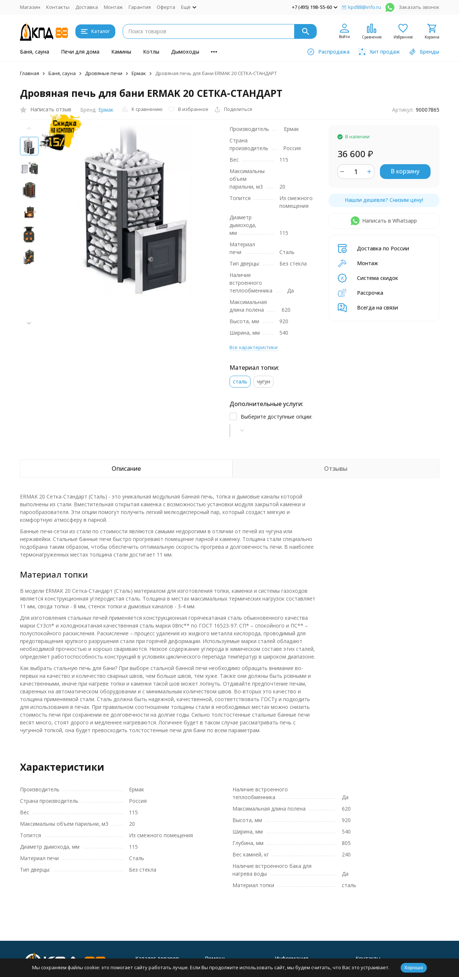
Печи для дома (80, 51)
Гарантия (140, 7)
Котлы (151, 51)
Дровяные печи (103, 73)
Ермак (139, 73)
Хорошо (413, 967)
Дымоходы (185, 51)
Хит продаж (218, 915)
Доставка (86, 7)
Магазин (30, 7)
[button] (29, 323)
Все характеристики (253, 293)
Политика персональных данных (53, 953)
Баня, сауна (34, 51)
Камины (121, 51)
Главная (29, 73)
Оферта (166, 7)
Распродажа (219, 925)
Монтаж (113, 7)
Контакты (57, 7)
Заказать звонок (419, 7)
